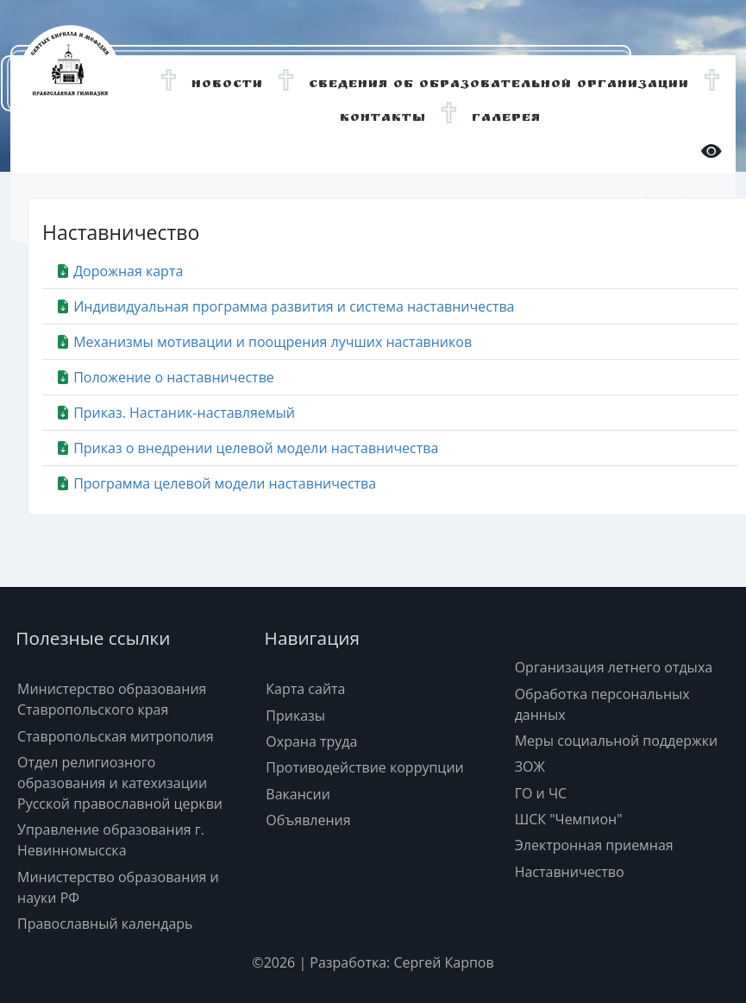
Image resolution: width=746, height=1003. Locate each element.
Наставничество (569, 871)
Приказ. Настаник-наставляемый (175, 412)
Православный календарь (105, 923)
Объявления (308, 820)
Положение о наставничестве (165, 377)
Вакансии (298, 794)
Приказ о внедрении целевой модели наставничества (247, 447)
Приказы (295, 715)
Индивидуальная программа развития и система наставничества (285, 306)
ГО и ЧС (541, 793)
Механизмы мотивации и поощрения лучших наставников (264, 341)
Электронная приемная (594, 845)
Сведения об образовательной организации (499, 85)
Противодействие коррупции (364, 767)
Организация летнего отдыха (614, 667)
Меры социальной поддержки (616, 740)
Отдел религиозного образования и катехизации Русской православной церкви (120, 783)
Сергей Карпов (443, 962)
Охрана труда (311, 741)
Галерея (506, 119)
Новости (227, 85)
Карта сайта (305, 688)
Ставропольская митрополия (115, 736)
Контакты (383, 119)
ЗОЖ (530, 766)
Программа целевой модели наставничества (216, 483)
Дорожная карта (119, 271)
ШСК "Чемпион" (569, 819)
